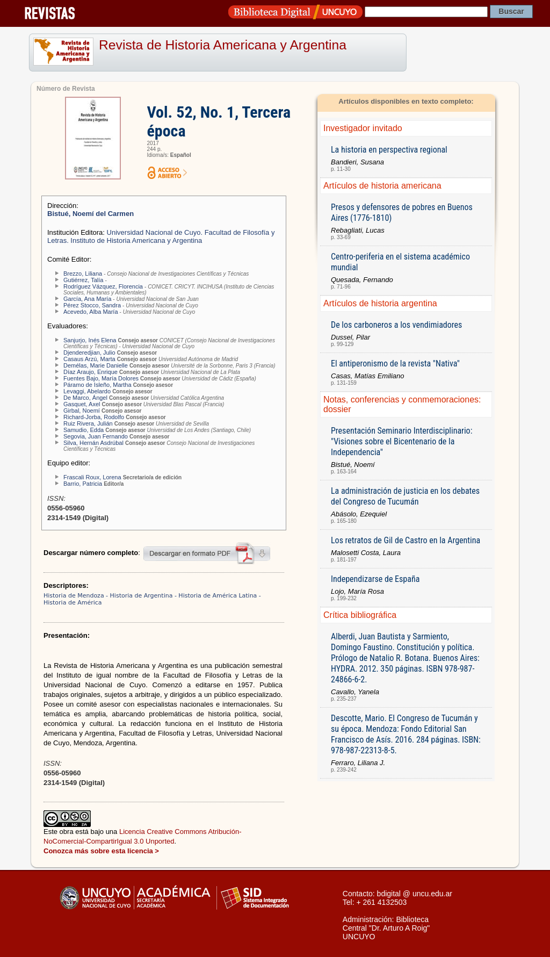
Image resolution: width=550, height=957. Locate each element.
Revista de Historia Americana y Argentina (222, 45)
